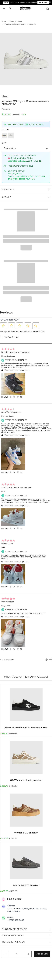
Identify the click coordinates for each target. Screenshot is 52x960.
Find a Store (14, 898)
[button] (26, 8)
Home (4, 21)
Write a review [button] (9, 104)
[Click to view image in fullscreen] (26, 59)
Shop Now (43, 2)
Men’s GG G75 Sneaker (26, 885)
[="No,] (19, 397)
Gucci (19, 21)
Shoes (11, 21)
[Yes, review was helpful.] (12, 397)
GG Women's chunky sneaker (26, 780)
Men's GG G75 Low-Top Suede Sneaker (26, 727)
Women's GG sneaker (26, 832)
